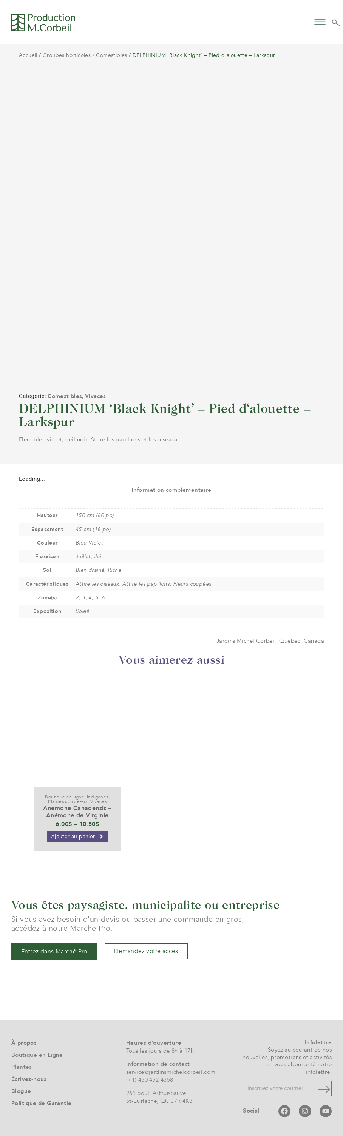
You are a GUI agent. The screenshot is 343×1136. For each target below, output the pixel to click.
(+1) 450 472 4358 (149, 1080)
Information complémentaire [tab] (171, 490)
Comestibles (111, 55)
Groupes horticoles (67, 55)
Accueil (28, 55)
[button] (319, 21)
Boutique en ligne (64, 797)
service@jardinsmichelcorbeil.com (171, 1072)
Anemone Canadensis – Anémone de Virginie (77, 812)
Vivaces (95, 396)
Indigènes (97, 797)
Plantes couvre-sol (68, 801)
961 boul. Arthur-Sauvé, (157, 1093)
